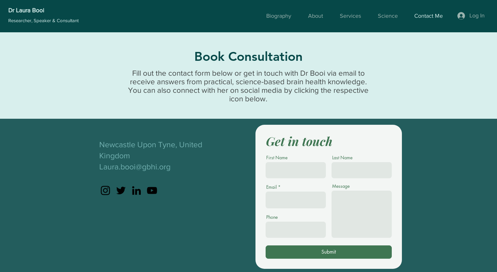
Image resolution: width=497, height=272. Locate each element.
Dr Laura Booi (26, 10)
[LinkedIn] (136, 190)
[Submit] (329, 252)
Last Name (342, 157)
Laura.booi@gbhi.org (135, 166)
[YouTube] (152, 190)
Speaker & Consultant (56, 20)
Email (271, 187)
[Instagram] (105, 190)
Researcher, (21, 20)
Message (341, 186)
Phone (272, 217)
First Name (276, 157)
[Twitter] (121, 190)
